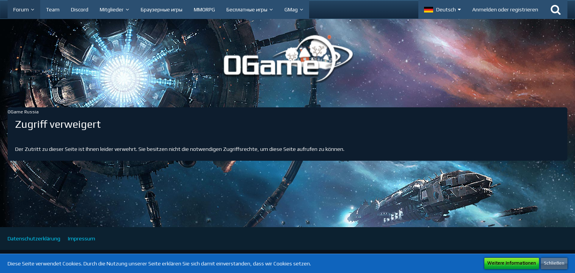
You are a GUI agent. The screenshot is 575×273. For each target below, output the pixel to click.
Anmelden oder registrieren (505, 9)
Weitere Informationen (511, 263)
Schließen (554, 263)
